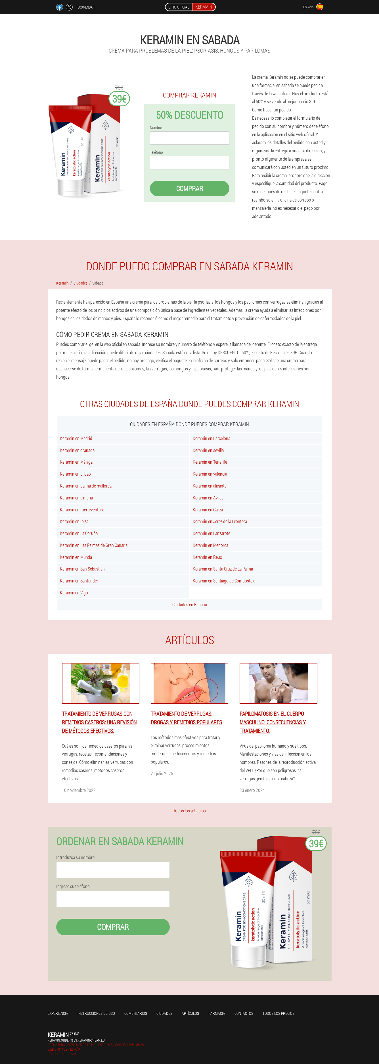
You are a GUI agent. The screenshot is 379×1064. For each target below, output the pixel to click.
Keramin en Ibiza (74, 521)
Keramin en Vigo (74, 593)
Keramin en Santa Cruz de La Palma (223, 569)
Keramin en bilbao (75, 474)
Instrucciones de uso (96, 1013)
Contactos (243, 1013)
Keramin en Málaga (76, 462)
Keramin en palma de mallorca (86, 486)
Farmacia (216, 1013)
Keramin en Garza (208, 510)
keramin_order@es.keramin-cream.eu (76, 1040)
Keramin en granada (77, 450)
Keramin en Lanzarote (211, 533)
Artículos (190, 1013)
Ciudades (164, 1013)
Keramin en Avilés (208, 498)
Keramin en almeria (76, 498)
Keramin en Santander (79, 581)
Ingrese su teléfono (73, 886)
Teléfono (156, 152)
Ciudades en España (189, 604)
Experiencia (58, 1013)
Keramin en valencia (210, 474)
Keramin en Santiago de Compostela (224, 581)
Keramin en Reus (207, 557)
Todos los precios (278, 1013)
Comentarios (135, 1013)
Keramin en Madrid (76, 438)
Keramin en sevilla (208, 450)
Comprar (189, 188)
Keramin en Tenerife (210, 462)
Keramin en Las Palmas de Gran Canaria (93, 545)
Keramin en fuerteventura (82, 510)
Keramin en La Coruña (79, 533)
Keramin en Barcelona (211, 438)
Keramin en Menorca (210, 545)
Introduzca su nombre (75, 857)
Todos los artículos (189, 811)
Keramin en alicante (210, 486)
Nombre (156, 128)
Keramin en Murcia (76, 557)
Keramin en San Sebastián (82, 569)
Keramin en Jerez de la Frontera (220, 521)
